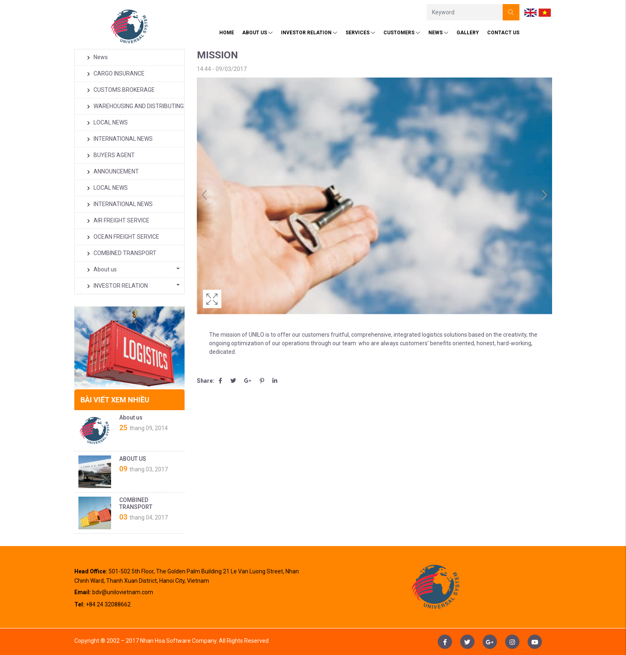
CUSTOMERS (401, 33)
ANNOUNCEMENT (113, 171)
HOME (226, 33)
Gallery (468, 33)
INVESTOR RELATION (309, 33)
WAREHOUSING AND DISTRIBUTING (135, 106)
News (438, 33)
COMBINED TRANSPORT (121, 253)
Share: (205, 380)
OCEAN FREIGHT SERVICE (123, 236)
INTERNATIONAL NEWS (120, 138)
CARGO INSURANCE (116, 73)
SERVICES (360, 33)
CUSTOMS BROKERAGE (121, 90)
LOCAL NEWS (107, 122)
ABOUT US (132, 458)
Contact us (503, 33)
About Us (257, 33)
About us (102, 269)
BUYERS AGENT (111, 155)
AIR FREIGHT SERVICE (118, 220)
